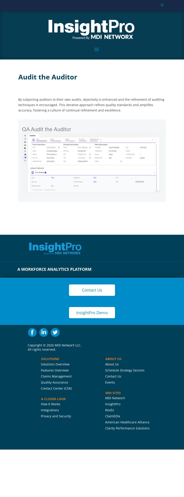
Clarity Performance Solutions (127, 428)
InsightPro (112, 404)
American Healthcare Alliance (127, 422)
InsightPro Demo (92, 312)
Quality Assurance (54, 382)
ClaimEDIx (112, 416)
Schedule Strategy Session (124, 370)
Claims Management (56, 376)
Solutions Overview (55, 364)
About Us (112, 364)
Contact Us (113, 376)
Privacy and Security (56, 416)
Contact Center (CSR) (56, 388)
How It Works (50, 404)
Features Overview (55, 370)
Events (110, 382)
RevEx (109, 410)
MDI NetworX (115, 398)
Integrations (50, 410)
